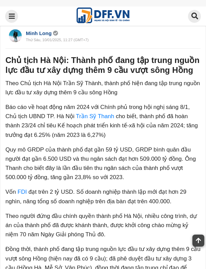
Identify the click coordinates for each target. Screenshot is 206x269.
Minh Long (39, 33)
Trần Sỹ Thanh (95, 116)
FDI (22, 192)
